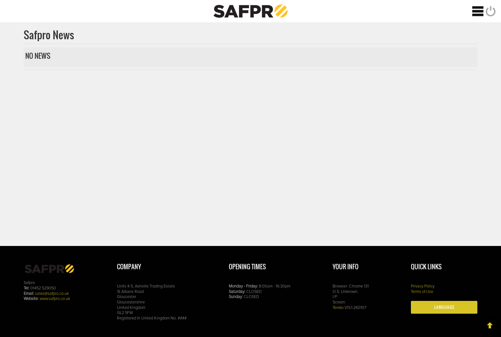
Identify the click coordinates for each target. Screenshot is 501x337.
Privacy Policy (423, 286)
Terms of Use (422, 292)
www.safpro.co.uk (55, 299)
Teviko (338, 308)
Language (444, 307)
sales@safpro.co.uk (52, 294)
